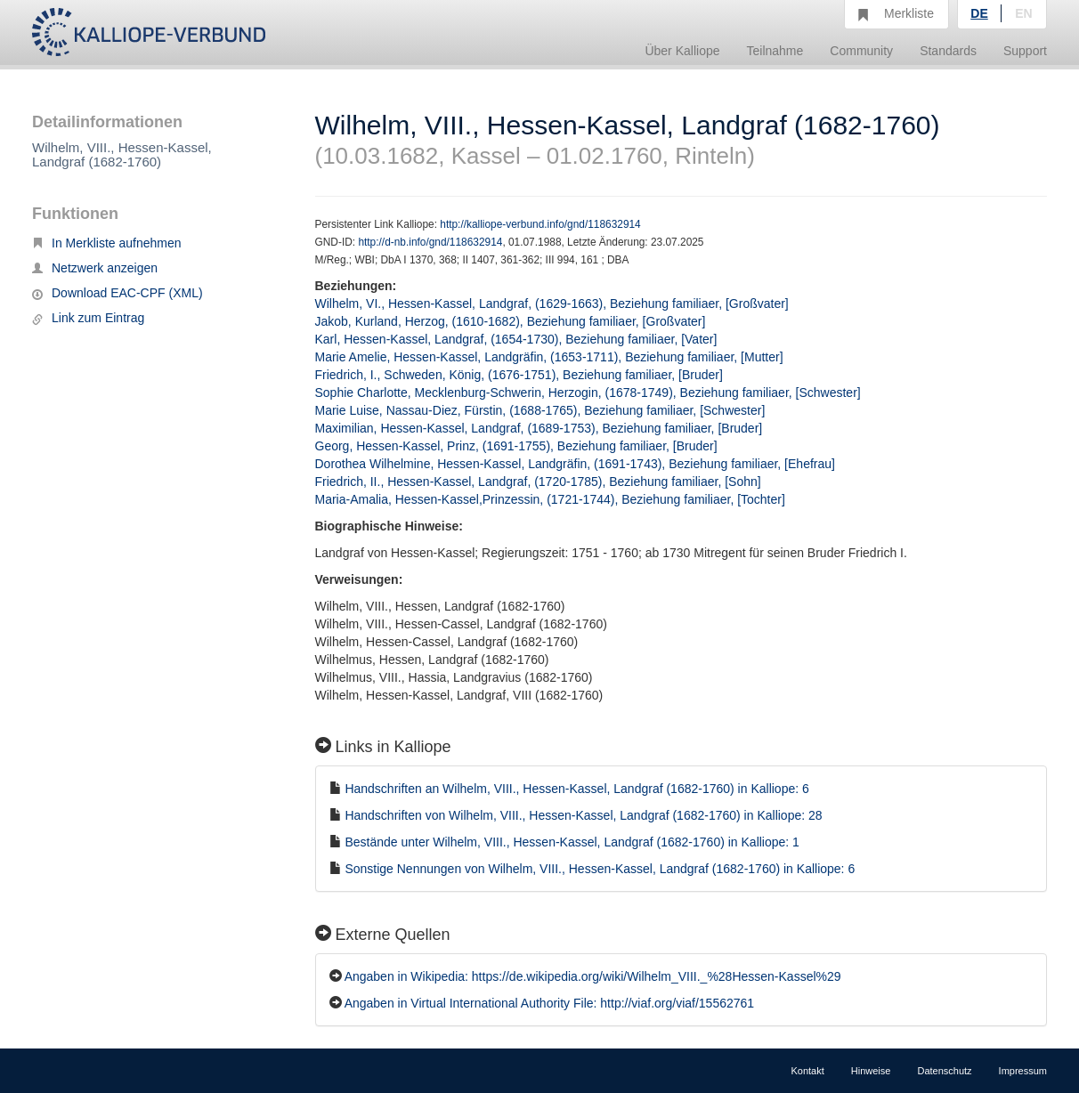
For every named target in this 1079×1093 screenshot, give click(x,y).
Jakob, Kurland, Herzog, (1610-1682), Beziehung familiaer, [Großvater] (510, 321)
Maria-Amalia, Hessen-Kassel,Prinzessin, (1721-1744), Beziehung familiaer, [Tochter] (550, 499)
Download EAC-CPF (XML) (117, 293)
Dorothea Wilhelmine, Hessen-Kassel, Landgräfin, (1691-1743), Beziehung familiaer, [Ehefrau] (575, 464)
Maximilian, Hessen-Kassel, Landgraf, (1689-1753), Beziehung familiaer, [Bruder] (539, 428)
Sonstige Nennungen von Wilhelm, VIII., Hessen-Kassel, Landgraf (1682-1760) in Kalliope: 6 (600, 869)
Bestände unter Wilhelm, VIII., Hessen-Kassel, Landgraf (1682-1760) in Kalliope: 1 (572, 842)
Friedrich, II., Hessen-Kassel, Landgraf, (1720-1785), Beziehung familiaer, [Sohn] (538, 481)
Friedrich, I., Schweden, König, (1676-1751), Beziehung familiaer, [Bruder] (519, 375)
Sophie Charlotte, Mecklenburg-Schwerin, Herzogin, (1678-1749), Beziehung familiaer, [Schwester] (588, 392)
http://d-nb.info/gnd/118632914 (430, 242)
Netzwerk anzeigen (95, 268)
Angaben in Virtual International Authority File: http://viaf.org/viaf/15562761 (549, 1003)
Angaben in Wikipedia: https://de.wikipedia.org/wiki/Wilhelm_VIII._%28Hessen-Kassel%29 (593, 976)
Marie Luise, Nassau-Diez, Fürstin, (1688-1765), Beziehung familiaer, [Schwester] (540, 410)
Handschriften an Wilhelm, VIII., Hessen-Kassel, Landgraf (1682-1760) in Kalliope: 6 (576, 788)
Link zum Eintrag (88, 318)
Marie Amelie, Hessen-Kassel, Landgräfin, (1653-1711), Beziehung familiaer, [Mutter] (549, 357)
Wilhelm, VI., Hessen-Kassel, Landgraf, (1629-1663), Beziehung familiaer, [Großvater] (552, 303)
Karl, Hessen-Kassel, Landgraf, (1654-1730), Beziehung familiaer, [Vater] (516, 339)
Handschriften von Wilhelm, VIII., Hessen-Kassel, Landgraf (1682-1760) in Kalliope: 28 (583, 815)
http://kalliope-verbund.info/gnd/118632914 (540, 224)
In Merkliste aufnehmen (107, 243)
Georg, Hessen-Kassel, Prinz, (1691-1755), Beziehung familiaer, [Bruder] (516, 446)
